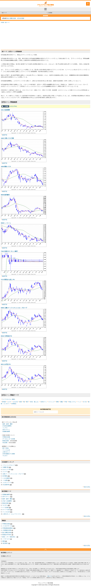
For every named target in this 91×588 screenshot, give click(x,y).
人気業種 (49, 12)
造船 (3, 541)
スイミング (51, 401)
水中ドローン (6, 429)
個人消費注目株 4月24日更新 (15, 18)
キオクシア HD (6, 469)
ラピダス (4, 455)
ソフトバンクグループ (8, 465)
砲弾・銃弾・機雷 (7, 424)
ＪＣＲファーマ (6, 482)
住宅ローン (44, 401)
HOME (2, 22)
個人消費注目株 (6, 532)
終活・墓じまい (34, 401)
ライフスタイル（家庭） (9, 399)
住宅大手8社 (13, 106)
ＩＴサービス (6, 539)
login (88, 4)
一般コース (49, 576)
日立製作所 (6, 484)
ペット (79, 401)
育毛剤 (4, 401)
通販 (61, 401)
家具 (20, 401)
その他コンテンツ (6, 556)
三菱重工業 (5, 467)
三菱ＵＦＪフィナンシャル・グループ (12, 474)
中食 (65, 401)
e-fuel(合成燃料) (6, 426)
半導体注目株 (6, 437)
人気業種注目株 (6, 530)
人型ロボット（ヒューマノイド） (12, 514)
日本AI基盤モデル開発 (8, 453)
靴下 (27, 401)
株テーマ (4, 12)
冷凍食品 (13, 403)
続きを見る (87, 487)
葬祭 (57, 401)
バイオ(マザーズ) (7, 526)
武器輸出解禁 (6, 431)
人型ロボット (6, 452)
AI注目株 (4, 442)
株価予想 (4, 135)
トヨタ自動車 (6, 478)
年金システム (72, 401)
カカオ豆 (15, 401)
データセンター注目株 (8, 439)
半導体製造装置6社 (7, 528)
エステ (9, 401)
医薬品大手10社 (6, 534)
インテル (4, 427)
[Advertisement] (45, 36)
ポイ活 (85, 401)
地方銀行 (5, 543)
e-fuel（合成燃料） (7, 501)
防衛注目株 (5, 440)
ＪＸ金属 (4, 480)
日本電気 (4, 476)
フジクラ (4, 471)
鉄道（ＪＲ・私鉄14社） (9, 537)
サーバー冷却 (6, 509)
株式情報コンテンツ (6, 552)
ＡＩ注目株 (5, 507)
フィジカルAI (6, 450)
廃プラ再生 (5, 448)
